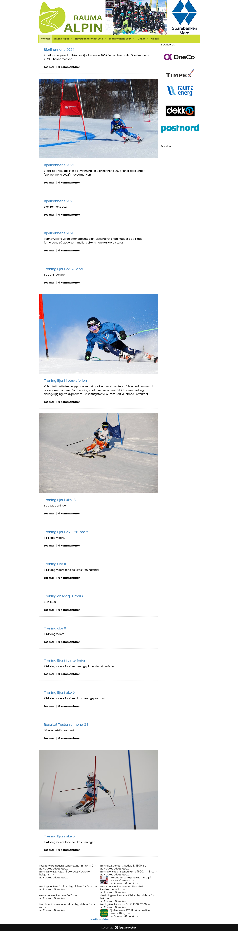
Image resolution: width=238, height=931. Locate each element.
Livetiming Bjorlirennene (114, 895)
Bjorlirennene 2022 (59, 165)
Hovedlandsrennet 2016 (90, 38)
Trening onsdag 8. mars (63, 596)
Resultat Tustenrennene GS (66, 724)
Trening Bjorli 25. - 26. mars (66, 532)
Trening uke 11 (55, 564)
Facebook (167, 146)
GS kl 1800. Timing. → (143, 871)
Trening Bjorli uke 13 (60, 500)
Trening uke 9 (55, 628)
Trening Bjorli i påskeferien (65, 380)
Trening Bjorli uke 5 (59, 836)
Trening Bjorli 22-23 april (64, 269)
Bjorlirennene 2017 (120, 910)
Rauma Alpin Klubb (55, 868)
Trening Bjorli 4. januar (113, 904)
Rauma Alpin (63, 38)
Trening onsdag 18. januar (115, 871)
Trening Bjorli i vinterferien (65, 660)
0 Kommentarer (69, 67)
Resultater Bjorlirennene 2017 (55, 895)
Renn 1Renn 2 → (86, 866)
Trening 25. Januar (111, 865)
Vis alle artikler (99, 919)
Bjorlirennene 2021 (58, 201)
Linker (143, 38)
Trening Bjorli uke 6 (59, 692)
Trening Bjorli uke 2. (50, 886)
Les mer (49, 67)
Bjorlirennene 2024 (121, 38)
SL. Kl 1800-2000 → (138, 904)
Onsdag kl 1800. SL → (135, 866)
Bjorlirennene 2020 (59, 233)
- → (74, 895)
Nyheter (45, 38)
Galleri (155, 38)
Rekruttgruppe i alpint (123, 877)
